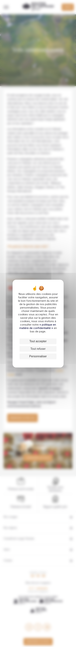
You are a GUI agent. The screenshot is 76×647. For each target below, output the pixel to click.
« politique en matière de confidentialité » (37, 326)
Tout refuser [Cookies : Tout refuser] (38, 348)
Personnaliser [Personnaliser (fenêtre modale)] (38, 356)
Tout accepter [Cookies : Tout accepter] (38, 341)
